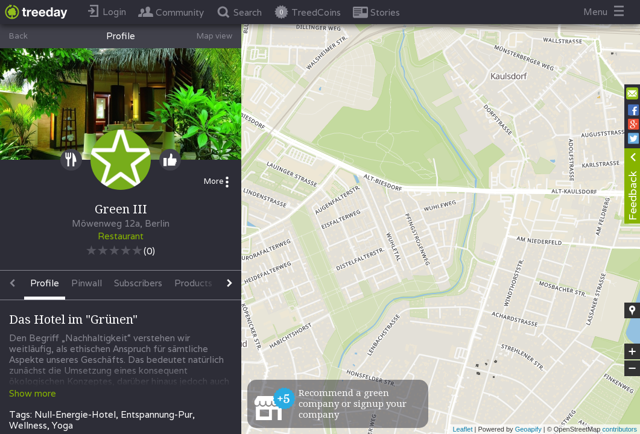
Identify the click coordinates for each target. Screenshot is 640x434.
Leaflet (462, 429)
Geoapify (528, 429)
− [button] (632, 368)
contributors (620, 429)
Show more (32, 393)
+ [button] (632, 351)
